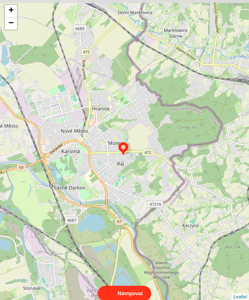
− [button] (11, 23)
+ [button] (11, 11)
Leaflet (240, 289)
